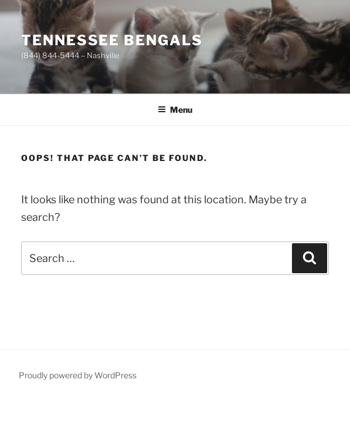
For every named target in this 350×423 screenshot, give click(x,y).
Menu (175, 110)
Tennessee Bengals (112, 40)
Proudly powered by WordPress (78, 375)
